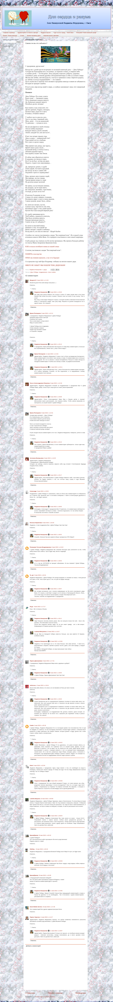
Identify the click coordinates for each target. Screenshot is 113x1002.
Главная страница (9, 32)
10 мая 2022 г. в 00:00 (47, 798)
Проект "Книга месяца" (10, 35)
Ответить (32, 285)
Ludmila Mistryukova (40, 631)
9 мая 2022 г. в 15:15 (56, 442)
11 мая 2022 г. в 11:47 (46, 917)
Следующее (30, 993)
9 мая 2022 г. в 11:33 (43, 280)
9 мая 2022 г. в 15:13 (56, 344)
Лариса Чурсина (35, 917)
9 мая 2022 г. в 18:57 (56, 588)
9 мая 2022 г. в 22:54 (39, 765)
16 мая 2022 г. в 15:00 (56, 641)
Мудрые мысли (46, 32)
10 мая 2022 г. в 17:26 (49, 906)
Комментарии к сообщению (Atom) (45, 996)
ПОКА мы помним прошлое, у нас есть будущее (42, 258)
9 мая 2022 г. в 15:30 (56, 292)
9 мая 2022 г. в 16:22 (57, 547)
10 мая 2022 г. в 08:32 (56, 742)
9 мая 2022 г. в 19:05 (56, 672)
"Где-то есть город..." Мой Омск (63, 32)
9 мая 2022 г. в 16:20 (48, 522)
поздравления (43, 272)
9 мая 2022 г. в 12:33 (56, 383)
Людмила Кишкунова (40, 292)
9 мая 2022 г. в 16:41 (40, 575)
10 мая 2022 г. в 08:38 (56, 781)
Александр (33, 491)
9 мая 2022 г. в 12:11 (47, 313)
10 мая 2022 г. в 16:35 (45, 875)
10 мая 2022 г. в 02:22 (45, 835)
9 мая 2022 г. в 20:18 (40, 725)
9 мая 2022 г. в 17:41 (48, 661)
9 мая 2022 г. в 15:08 (56, 396)
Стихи (22, 35)
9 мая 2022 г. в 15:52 (43, 491)
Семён (32, 725)
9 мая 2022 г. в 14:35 (50, 458)
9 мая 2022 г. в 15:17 (56, 475)
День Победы (34, 272)
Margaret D (33, 280)
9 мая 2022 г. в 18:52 (56, 534)
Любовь (32, 849)
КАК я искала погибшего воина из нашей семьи (42, 246)
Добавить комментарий (33, 946)
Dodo (31, 765)
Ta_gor (32, 575)
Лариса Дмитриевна (36, 661)
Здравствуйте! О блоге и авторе (28, 32)
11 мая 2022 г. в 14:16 (52, 354)
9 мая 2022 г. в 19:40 (56, 699)
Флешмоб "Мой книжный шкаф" (86, 32)
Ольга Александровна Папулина (40, 383)
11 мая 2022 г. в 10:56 (56, 890)
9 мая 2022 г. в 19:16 (43, 685)
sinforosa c (33, 685)
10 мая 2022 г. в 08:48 (56, 861)
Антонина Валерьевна (37, 458)
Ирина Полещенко (35, 313)
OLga (31, 606)
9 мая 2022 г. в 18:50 (56, 506)
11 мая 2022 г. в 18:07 (56, 930)
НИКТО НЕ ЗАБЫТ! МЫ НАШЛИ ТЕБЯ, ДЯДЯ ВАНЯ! (45, 265)
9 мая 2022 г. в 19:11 (56, 618)
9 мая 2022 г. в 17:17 (39, 606)
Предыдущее (80, 993)
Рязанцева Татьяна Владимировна (40, 547)
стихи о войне (52, 272)
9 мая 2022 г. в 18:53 (56, 560)
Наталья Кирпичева (36, 522)
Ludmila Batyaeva (35, 798)
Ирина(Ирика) (34, 835)
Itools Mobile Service (36, 906)
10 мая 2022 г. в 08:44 (56, 815)
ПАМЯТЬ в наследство (33, 254)
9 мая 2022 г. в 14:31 (47, 413)
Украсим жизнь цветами (51, 35)
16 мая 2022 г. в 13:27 (53, 631)
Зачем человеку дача (33, 35)
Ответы (34, 289)
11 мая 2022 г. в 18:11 (56, 367)
